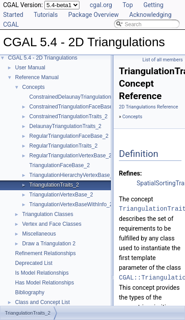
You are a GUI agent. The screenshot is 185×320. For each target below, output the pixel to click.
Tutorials (46, 14)
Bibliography (29, 292)
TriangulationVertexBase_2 (61, 195)
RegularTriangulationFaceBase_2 (68, 136)
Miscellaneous (39, 234)
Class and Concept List (42, 302)
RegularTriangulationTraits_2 (63, 146)
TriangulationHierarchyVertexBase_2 (72, 175)
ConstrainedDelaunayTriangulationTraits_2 (79, 97)
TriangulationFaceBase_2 (59, 165)
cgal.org (101, 4)
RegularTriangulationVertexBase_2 (70, 155)
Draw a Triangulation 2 (48, 243)
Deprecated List (33, 263)
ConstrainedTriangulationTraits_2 (68, 116)
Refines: (130, 173)
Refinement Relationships (45, 253)
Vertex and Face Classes (51, 224)
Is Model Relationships (42, 273)
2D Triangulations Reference (148, 107)
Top (127, 4)
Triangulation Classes (47, 214)
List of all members (162, 60)
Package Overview (93, 14)
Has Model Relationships (44, 283)
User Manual (30, 67)
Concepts (33, 87)
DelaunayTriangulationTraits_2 (65, 126)
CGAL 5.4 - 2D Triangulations (42, 58)
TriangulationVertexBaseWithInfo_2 (71, 204)
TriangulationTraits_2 (54, 185)
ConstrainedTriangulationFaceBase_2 (73, 107)
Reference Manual (37, 77)
